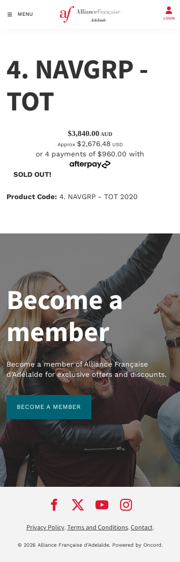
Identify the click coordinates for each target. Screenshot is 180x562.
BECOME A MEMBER (38, 399)
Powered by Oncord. (137, 545)
